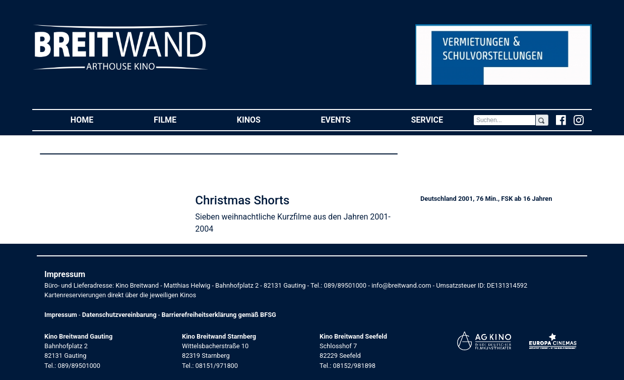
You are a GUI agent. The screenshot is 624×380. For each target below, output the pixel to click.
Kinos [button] (264, 119)
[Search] (504, 120)
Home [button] (97, 119)
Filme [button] (180, 119)
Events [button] (351, 119)
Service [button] (442, 119)
